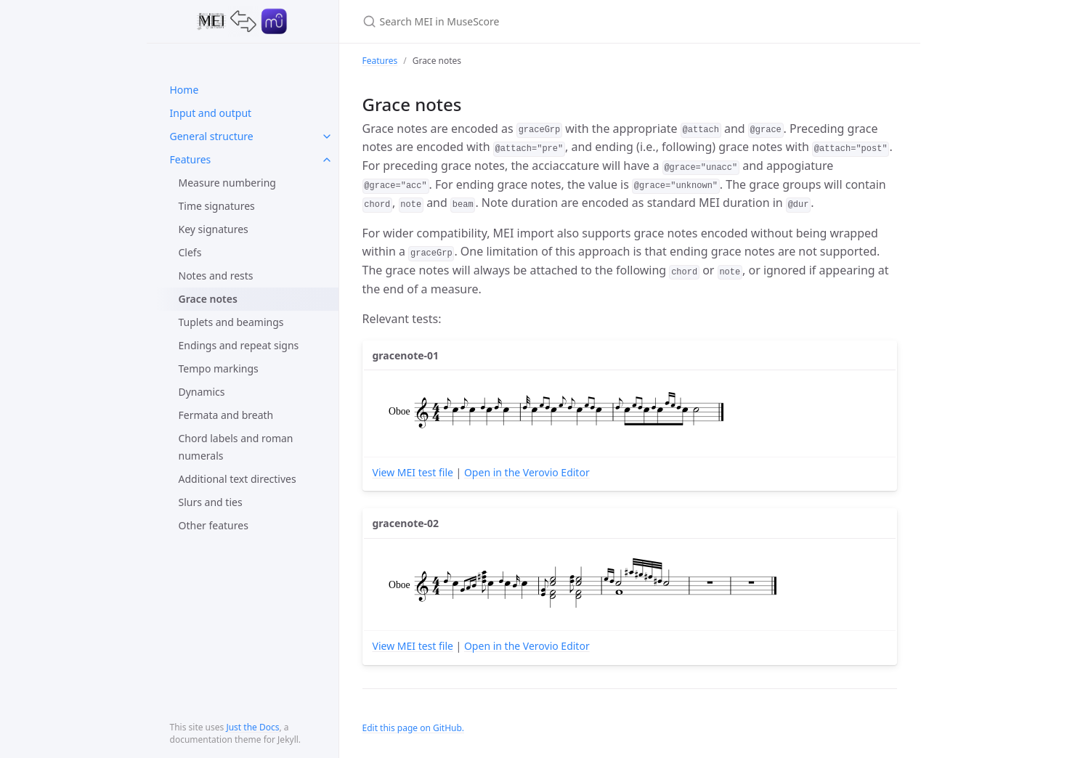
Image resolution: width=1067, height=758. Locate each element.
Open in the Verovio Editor (527, 472)
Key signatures (213, 229)
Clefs (190, 252)
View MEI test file (413, 472)
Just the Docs (252, 727)
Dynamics (202, 392)
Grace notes (208, 299)
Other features (213, 525)
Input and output (211, 113)
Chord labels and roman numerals (236, 446)
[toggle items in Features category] (326, 159)
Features (190, 159)
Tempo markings (219, 368)
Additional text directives (237, 479)
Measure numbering (227, 183)
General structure (211, 136)
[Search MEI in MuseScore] (534, 21)
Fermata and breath (226, 415)
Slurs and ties (211, 502)
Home (184, 90)
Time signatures (217, 206)
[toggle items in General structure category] (326, 136)
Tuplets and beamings (231, 322)
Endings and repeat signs (239, 345)
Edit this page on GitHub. (413, 728)
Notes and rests (216, 275)
